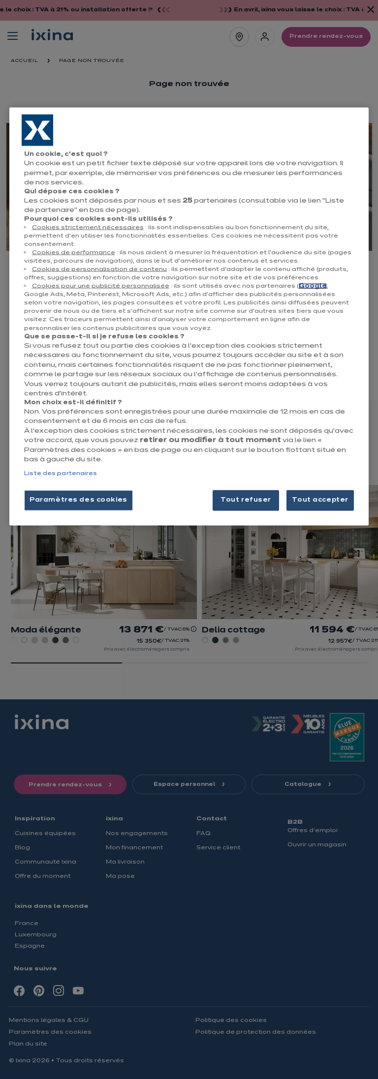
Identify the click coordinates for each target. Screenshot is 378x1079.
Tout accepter (320, 500)
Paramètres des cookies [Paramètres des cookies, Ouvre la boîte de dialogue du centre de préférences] (78, 500)
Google (313, 286)
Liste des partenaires (60, 473)
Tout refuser (245, 500)
